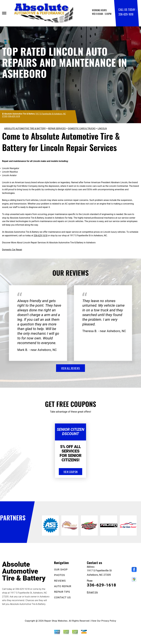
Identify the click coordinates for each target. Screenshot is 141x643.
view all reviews (70, 368)
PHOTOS (59, 575)
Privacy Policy (108, 620)
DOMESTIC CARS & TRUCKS (81, 128)
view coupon (70, 472)
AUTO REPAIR (62, 586)
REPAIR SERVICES (57, 128)
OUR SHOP (61, 569)
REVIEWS (60, 580)
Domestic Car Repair (12, 249)
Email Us (92, 592)
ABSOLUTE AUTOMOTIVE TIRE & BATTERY (25, 128)
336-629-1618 (125, 14)
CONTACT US (62, 597)
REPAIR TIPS (62, 591)
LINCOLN (102, 128)
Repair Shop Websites (55, 620)
